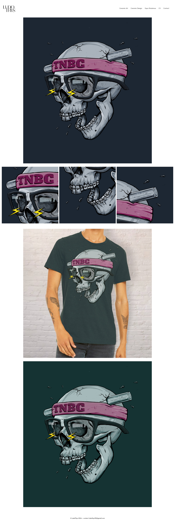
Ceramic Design (136, 8)
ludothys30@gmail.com (97, 518)
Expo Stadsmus (150, 8)
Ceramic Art (123, 8)
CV (160, 8)
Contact (166, 8)
